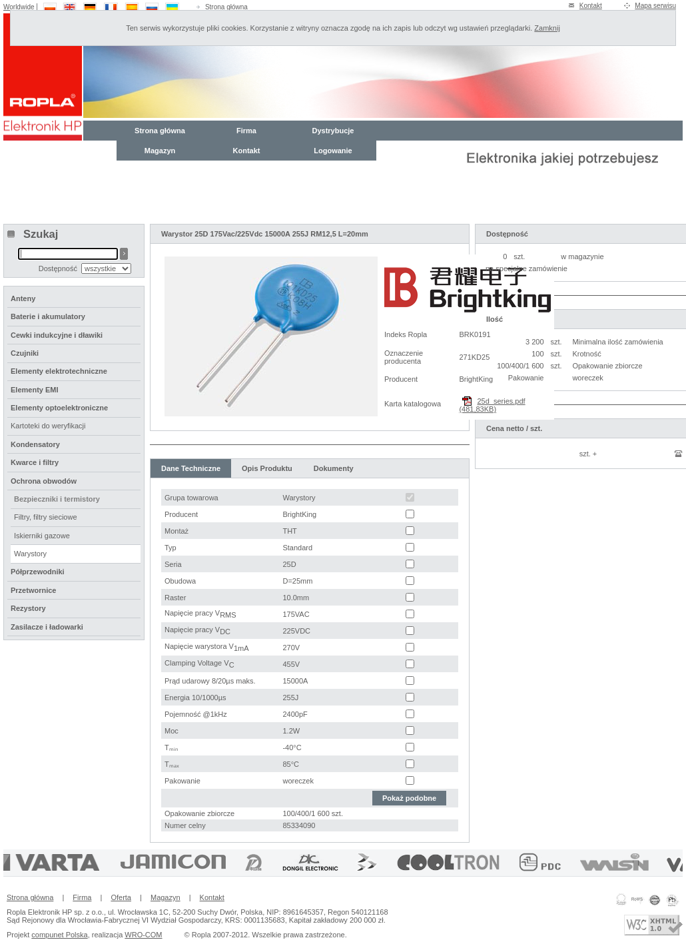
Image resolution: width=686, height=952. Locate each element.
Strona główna (226, 7)
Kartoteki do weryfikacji (48, 426)
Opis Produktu (267, 468)
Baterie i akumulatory (48, 316)
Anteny (23, 298)
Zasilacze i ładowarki (47, 627)
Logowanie (333, 151)
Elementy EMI (35, 390)
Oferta (121, 897)
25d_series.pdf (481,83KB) (492, 405)
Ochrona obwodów (44, 481)
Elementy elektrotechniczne (59, 371)
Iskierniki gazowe (42, 536)
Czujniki (25, 353)
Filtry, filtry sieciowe (45, 517)
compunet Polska (59, 935)
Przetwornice (33, 590)
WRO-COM (143, 935)
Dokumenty (334, 468)
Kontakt (590, 5)
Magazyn (160, 151)
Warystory (30, 554)
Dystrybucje (333, 131)
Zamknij (547, 28)
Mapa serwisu (655, 5)
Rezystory (28, 608)
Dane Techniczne (190, 468)
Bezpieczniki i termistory (57, 499)
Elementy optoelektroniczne (59, 408)
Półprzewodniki (38, 572)
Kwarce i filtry (35, 462)
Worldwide (19, 7)
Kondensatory (35, 444)
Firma (246, 131)
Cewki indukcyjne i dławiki (57, 335)
